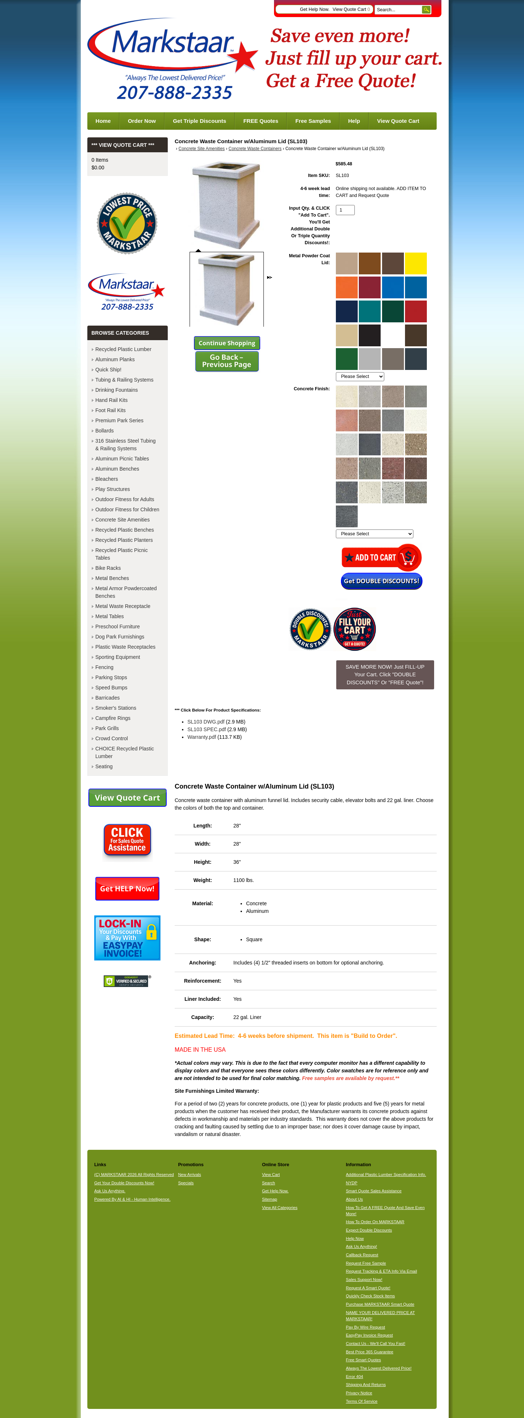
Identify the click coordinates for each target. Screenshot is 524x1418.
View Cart (271, 1174)
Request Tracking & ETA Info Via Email (381, 1271)
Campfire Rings (112, 718)
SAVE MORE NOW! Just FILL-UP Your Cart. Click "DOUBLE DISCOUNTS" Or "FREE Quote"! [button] (385, 674)
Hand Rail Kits (111, 400)
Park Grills (107, 728)
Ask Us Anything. (110, 1191)
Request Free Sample (366, 1263)
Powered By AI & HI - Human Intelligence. (132, 1199)
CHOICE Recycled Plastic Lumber (124, 752)
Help (354, 121)
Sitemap (269, 1199)
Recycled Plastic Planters (124, 540)
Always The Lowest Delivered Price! (379, 1368)
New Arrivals (189, 1174)
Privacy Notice (359, 1393)
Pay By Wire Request (365, 1327)
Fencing (104, 667)
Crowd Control (111, 738)
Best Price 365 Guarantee (369, 1352)
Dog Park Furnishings (119, 637)
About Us (354, 1199)
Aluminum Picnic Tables (122, 459)
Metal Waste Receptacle (122, 606)
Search (268, 1183)
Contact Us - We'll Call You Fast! (375, 1343)
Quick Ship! (108, 369)
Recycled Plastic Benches (124, 530)
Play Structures (112, 489)
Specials (186, 1183)
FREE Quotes (260, 121)
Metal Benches (112, 578)
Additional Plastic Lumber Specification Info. (386, 1174)
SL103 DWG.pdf (206, 722)
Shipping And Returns (366, 1384)
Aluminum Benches (117, 469)
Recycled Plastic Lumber (123, 349)
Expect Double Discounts (369, 1230)
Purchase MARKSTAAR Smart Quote (380, 1304)
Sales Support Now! (364, 1279)
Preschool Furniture (117, 626)
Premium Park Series (119, 420)
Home (103, 121)
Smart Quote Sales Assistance (374, 1191)
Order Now (142, 121)
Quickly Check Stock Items (370, 1296)
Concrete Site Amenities (202, 148)
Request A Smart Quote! (368, 1288)
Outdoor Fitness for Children (127, 509)
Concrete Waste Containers (255, 148)
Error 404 (354, 1376)
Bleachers (106, 479)
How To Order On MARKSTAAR (375, 1222)
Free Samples (313, 121)
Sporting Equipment (117, 657)
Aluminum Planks (115, 359)
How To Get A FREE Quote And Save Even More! (385, 1210)
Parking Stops (111, 677)
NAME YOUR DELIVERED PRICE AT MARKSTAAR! (380, 1315)
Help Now (355, 1238)
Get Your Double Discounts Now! (124, 1183)
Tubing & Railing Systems (124, 380)
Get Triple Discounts (199, 121)
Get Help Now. (314, 9)
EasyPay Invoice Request (369, 1335)
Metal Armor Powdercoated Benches (126, 592)
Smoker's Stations (115, 708)
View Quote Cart (351, 9)
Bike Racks (108, 568)
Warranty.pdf (201, 737)
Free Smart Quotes (363, 1360)
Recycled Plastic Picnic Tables (121, 554)
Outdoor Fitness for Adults (124, 499)
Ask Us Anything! (361, 1246)
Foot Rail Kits (110, 410)
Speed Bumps (111, 687)
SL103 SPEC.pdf (206, 729)
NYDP (351, 1183)
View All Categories (279, 1207)
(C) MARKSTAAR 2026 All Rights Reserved (134, 1174)
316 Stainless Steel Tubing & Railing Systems (125, 444)
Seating (103, 766)
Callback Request (362, 1255)
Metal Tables (109, 616)
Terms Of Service (362, 1401)
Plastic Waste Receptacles (125, 647)
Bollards (104, 431)
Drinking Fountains (116, 390)
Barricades (107, 698)
